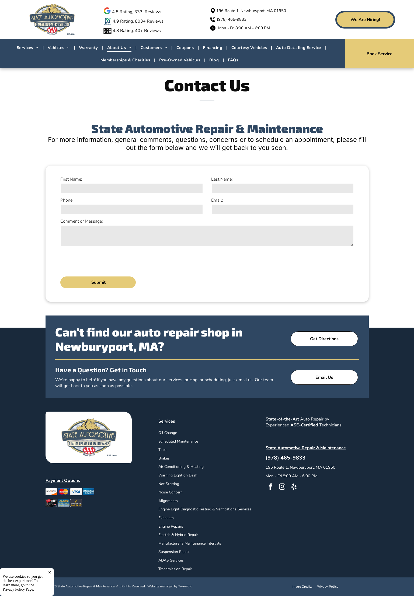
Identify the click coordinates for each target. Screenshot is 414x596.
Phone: (67, 200)
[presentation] (101, 260)
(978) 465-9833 (231, 19)
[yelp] (294, 487)
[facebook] (270, 487)
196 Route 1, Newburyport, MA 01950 (251, 10)
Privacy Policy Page (18, 589)
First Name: (71, 179)
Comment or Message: (81, 221)
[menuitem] (28, 47)
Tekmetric (185, 586)
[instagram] (282, 487)
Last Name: (222, 179)
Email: (217, 200)
